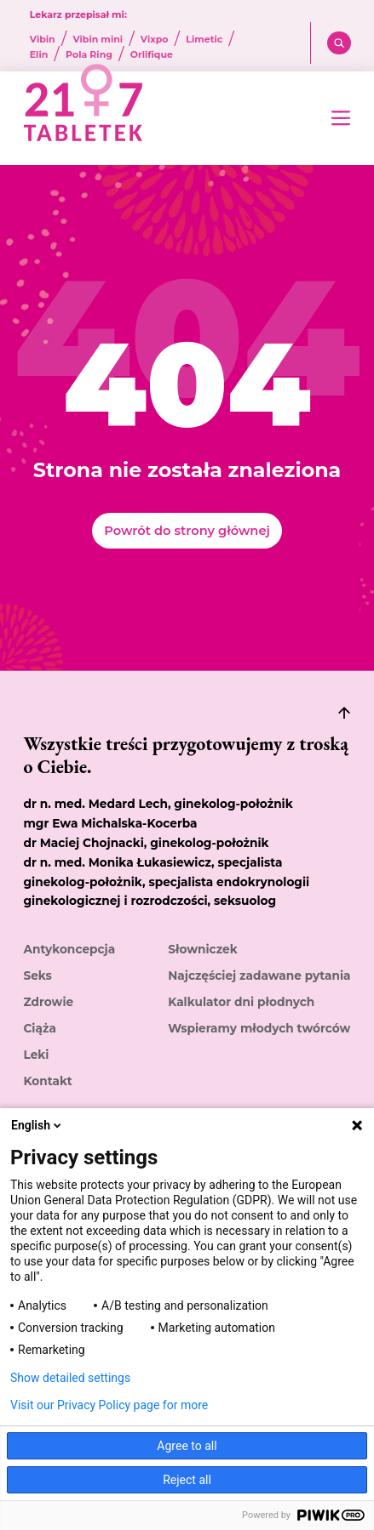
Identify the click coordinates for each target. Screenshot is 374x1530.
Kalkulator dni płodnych (241, 1002)
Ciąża (39, 1028)
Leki (36, 1054)
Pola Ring (89, 55)
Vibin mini (97, 39)
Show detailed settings (70, 1378)
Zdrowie (48, 1002)
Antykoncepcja (69, 949)
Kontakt (47, 1081)
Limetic (204, 39)
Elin (39, 55)
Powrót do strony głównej (186, 530)
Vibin (42, 39)
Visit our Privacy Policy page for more (109, 1405)
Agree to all (186, 1446)
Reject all (187, 1480)
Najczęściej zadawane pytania (259, 975)
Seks (37, 975)
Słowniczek (202, 949)
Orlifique (151, 55)
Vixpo (155, 39)
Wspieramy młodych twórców (259, 1028)
